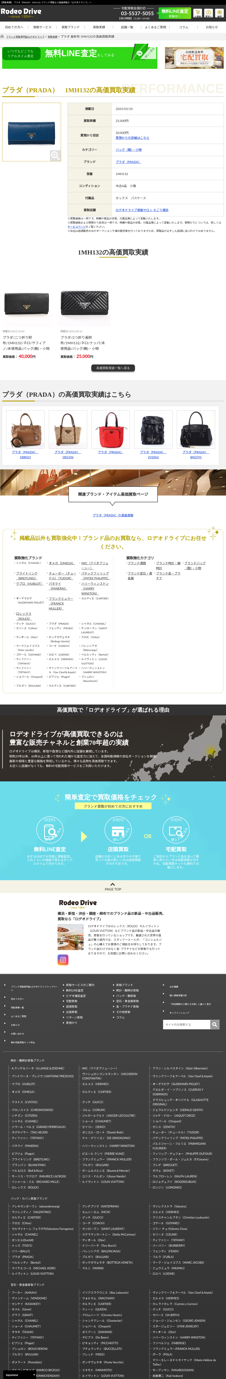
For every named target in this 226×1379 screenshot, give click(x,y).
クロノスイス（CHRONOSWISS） (33, 1078)
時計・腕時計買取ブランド (25, 1030)
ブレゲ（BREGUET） (166, 1133)
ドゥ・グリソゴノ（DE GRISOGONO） (107, 1106)
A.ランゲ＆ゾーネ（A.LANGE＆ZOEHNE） (39, 1036)
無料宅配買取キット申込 (23, 1015)
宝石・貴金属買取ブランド (25, 1247)
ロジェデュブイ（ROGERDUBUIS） (175, 1150)
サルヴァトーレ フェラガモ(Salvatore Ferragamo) (42, 1193)
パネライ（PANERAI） (62, 580)
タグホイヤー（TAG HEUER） (31, 1100)
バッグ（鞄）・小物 (129, 150)
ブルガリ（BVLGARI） (96, 1133)
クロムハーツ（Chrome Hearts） (103, 1275)
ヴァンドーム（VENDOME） (30, 1258)
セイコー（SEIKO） (94, 1095)
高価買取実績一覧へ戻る (113, 368)
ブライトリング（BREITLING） (25, 574)
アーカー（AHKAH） (25, 1252)
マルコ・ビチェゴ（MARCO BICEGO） (37, 1330)
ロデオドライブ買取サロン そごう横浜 (142, 210)
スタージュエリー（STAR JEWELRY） (176, 1286)
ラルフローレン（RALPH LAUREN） (176, 1144)
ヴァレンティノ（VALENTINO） (32, 1176)
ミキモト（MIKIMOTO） (98, 1330)
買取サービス (42, 27)
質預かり (71, 1016)
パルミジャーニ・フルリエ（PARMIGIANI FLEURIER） (179, 1114)
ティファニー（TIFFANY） (29, 1106)
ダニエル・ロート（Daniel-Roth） (103, 1100)
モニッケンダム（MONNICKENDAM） (36, 1336)
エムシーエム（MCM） (97, 1176)
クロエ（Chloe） (22, 1187)
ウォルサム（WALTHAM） (99, 1258)
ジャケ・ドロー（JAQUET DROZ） (175, 1084)
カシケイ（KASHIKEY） (27, 1264)
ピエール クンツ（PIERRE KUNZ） (104, 1122)
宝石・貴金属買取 (127, 994)
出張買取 (71, 1005)
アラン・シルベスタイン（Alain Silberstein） (181, 1036)
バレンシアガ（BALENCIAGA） (102, 1215)
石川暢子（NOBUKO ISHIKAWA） (104, 1341)
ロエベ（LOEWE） (165, 1238)
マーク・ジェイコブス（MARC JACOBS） (179, 1226)
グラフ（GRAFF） (23, 1275)
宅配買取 (71, 994)
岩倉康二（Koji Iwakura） (169, 1336)
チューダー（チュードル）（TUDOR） (62, 574)
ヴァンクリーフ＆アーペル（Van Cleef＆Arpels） (183, 1044)
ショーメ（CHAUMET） (97, 1089)
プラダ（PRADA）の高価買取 (113, 515)
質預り (205, 12)
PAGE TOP (113, 882)
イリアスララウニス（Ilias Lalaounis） (106, 1252)
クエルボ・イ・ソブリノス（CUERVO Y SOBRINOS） (178, 1060)
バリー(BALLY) (21, 1215)
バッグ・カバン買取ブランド (27, 1165)
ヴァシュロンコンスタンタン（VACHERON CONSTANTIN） (109, 1044)
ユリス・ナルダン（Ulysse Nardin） (105, 1144)
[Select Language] (19, 1374)
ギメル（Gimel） (22, 1269)
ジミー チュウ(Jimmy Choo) (170, 1193)
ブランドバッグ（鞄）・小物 (193, 565)
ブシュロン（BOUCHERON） (31, 1309)
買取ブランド (70, 27)
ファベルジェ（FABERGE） (170, 1303)
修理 (218, 12)
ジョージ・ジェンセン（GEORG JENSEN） (180, 1281)
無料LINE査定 (74, 984)
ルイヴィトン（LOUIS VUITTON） (104, 1150)
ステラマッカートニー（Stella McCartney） (109, 1198)
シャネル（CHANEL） (26, 1089)
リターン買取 (74, 1011)
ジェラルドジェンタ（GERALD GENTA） (179, 1078)
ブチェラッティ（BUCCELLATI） (103, 1309)
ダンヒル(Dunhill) (23, 1204)
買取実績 (99, 27)
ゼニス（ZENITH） (165, 1095)
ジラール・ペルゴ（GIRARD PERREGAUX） (40, 1095)
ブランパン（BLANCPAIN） (30, 1133)
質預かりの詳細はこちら (132, 138)
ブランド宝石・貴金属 (139, 574)
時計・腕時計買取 (127, 984)
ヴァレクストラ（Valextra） (170, 1170)
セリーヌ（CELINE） (166, 1198)
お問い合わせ (15, 1010)
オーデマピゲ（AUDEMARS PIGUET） (177, 1052)
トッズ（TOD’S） (23, 1210)
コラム (183, 27)
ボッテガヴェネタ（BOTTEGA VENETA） (108, 1226)
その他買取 (123, 1005)
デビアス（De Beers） (96, 1297)
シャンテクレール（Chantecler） (103, 1281)
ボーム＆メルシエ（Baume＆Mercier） (107, 1139)
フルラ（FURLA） (164, 1221)
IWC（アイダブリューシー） (95, 565)
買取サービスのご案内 (80, 978)
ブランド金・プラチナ (168, 574)
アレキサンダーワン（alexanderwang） (37, 1170)
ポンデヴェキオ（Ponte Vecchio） (103, 1322)
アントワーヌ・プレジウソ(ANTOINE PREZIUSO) (43, 1044)
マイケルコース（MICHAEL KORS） (35, 1232)
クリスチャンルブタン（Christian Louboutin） (182, 1181)
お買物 (192, 12)
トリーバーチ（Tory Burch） (100, 1210)
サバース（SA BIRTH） (167, 1275)
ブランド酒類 (135, 563)
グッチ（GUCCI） (93, 1070)
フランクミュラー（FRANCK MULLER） (62, 591)
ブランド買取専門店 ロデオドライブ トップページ (33, 981)
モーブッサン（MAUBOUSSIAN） (174, 1330)
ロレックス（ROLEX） (29, 598)
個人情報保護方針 (177, 984)
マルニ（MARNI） (94, 1232)
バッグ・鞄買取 (126, 989)
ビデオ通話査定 (76, 989)
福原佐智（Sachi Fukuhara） (170, 1341)
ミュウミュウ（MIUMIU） (169, 1232)
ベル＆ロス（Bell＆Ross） (28, 1139)
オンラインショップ (179, 999)
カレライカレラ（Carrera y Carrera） (176, 1264)
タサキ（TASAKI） (24, 1292)
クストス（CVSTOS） (25, 1070)
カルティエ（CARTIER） (97, 1060)
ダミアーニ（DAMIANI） (98, 1292)
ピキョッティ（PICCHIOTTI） (101, 1303)
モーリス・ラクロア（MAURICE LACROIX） (40, 1144)
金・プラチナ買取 (127, 1000)
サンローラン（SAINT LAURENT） (104, 1193)
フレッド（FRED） (94, 1314)
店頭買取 (71, 1000)
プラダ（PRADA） (128, 162)
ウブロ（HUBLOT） (28, 580)
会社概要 (171, 978)
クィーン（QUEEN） (95, 1269)
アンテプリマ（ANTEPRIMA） (101, 1170)
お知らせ (212, 27)
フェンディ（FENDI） (166, 1215)
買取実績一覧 (15, 993)
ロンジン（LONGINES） (168, 1155)
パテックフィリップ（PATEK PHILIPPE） (93, 574)
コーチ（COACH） (94, 1187)
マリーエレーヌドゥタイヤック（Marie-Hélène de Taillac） (184, 1322)
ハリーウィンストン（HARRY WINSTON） (94, 583)
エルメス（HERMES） (96, 1052)
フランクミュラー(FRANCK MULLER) (176, 1309)
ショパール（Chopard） (168, 1089)
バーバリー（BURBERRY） (170, 1210)
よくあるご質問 (155, 27)
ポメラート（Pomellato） (28, 1322)
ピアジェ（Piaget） (24, 1122)
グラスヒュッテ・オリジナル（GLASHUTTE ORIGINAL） (180, 1070)
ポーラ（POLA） (163, 1314)
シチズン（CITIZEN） (25, 1084)
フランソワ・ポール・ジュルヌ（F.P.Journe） (181, 1127)
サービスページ (77, 227)
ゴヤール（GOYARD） (167, 1187)
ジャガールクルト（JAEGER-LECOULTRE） (109, 1084)
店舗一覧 (127, 27)
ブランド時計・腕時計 (168, 565)
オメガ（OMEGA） (60, 563)
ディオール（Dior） (94, 1204)
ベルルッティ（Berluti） (27, 1226)
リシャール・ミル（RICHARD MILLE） (36, 1150)
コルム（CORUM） (94, 1078)
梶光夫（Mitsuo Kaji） (26, 1341)
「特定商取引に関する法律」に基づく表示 (191, 991)
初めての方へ (14, 27)
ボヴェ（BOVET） (164, 1139)
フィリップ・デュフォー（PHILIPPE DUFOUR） (183, 1122)
